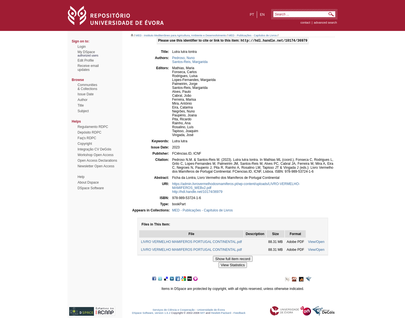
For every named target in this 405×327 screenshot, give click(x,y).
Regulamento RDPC (93, 127)
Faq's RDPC (87, 138)
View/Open (316, 242)
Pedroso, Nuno (183, 58)
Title (81, 105)
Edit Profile (86, 60)
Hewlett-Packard (221, 313)
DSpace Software (91, 188)
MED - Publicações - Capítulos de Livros (252, 35)
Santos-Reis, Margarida (190, 62)
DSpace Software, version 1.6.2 (151, 313)
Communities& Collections (87, 87)
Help (81, 177)
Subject (83, 111)
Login (82, 47)
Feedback (239, 313)
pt (252, 15)
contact (305, 22)
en (262, 15)
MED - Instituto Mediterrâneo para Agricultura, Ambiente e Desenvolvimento (181, 35)
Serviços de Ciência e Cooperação (174, 310)
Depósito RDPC (90, 132)
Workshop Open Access (96, 155)
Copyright (85, 144)
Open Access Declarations (97, 161)
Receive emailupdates (88, 68)
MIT (202, 313)
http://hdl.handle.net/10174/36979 (197, 192)
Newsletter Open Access (96, 166)
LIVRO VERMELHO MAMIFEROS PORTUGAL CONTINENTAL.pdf (191, 242)
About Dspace (88, 182)
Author (82, 100)
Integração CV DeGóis (94, 149)
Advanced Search (325, 22)
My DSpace (86, 52)
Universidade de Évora (211, 310)
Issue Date (86, 94)
